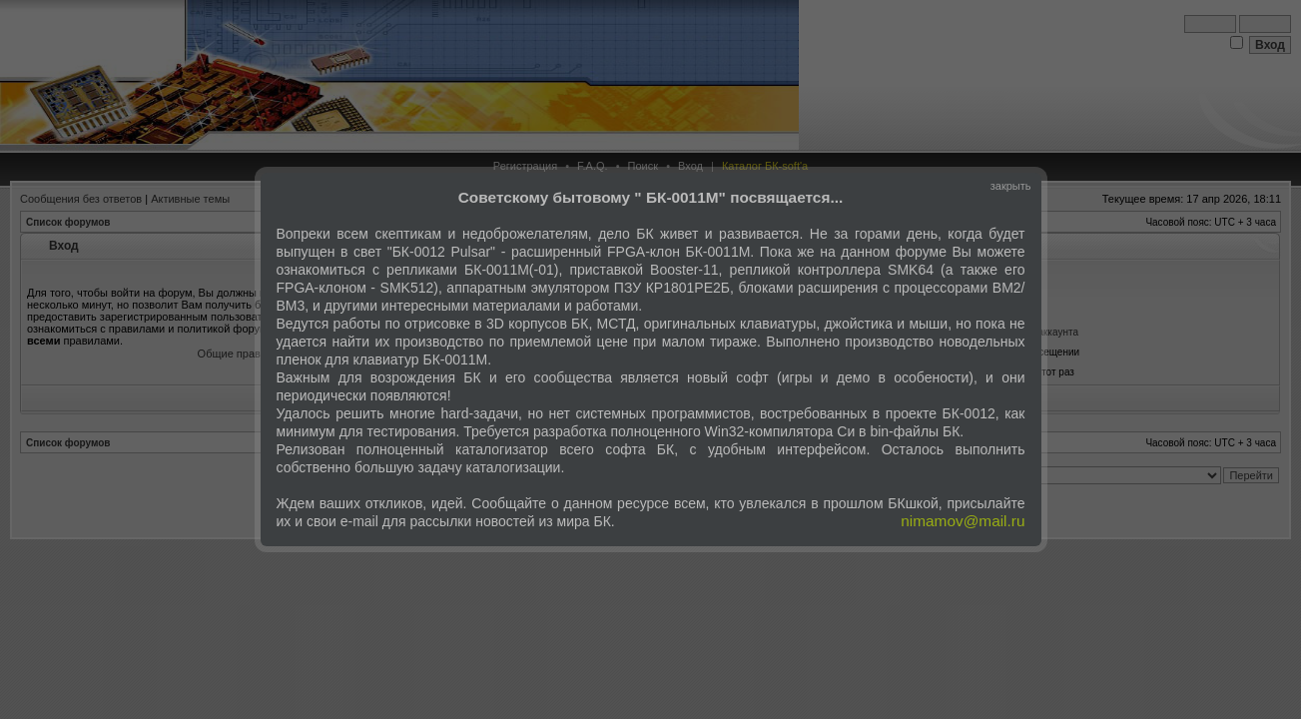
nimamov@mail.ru (962, 520)
